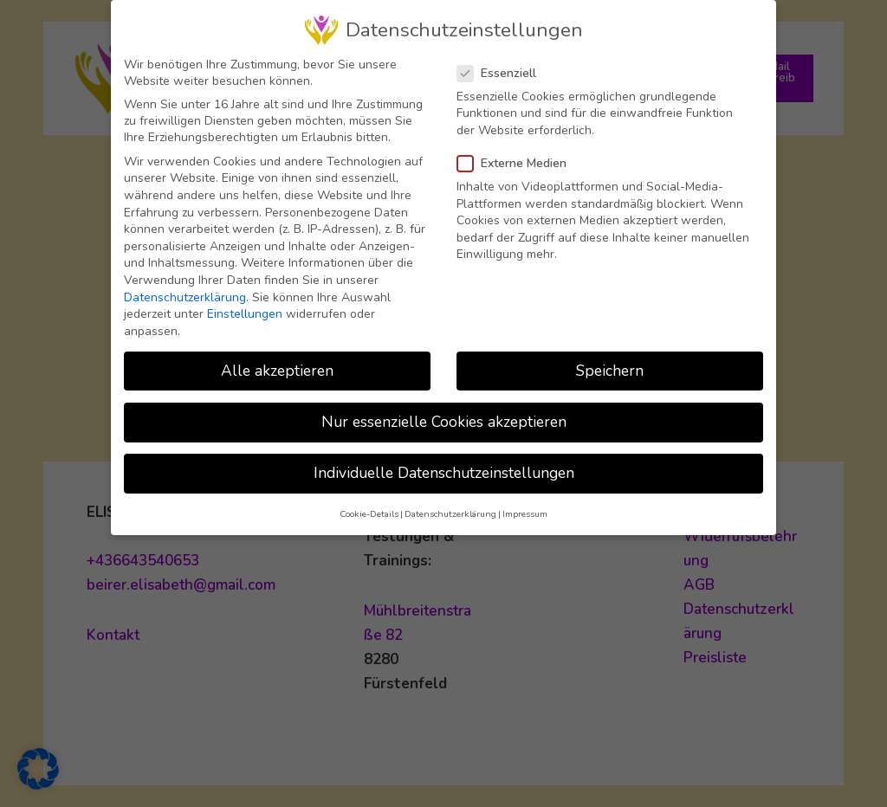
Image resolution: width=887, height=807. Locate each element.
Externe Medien (517, 153)
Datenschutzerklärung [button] (450, 503)
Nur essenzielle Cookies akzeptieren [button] (444, 410)
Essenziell (501, 62)
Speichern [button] (610, 359)
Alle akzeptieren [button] (277, 359)
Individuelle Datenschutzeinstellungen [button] (444, 461)
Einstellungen (244, 303)
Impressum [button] (524, 503)
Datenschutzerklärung (185, 286)
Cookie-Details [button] (369, 503)
